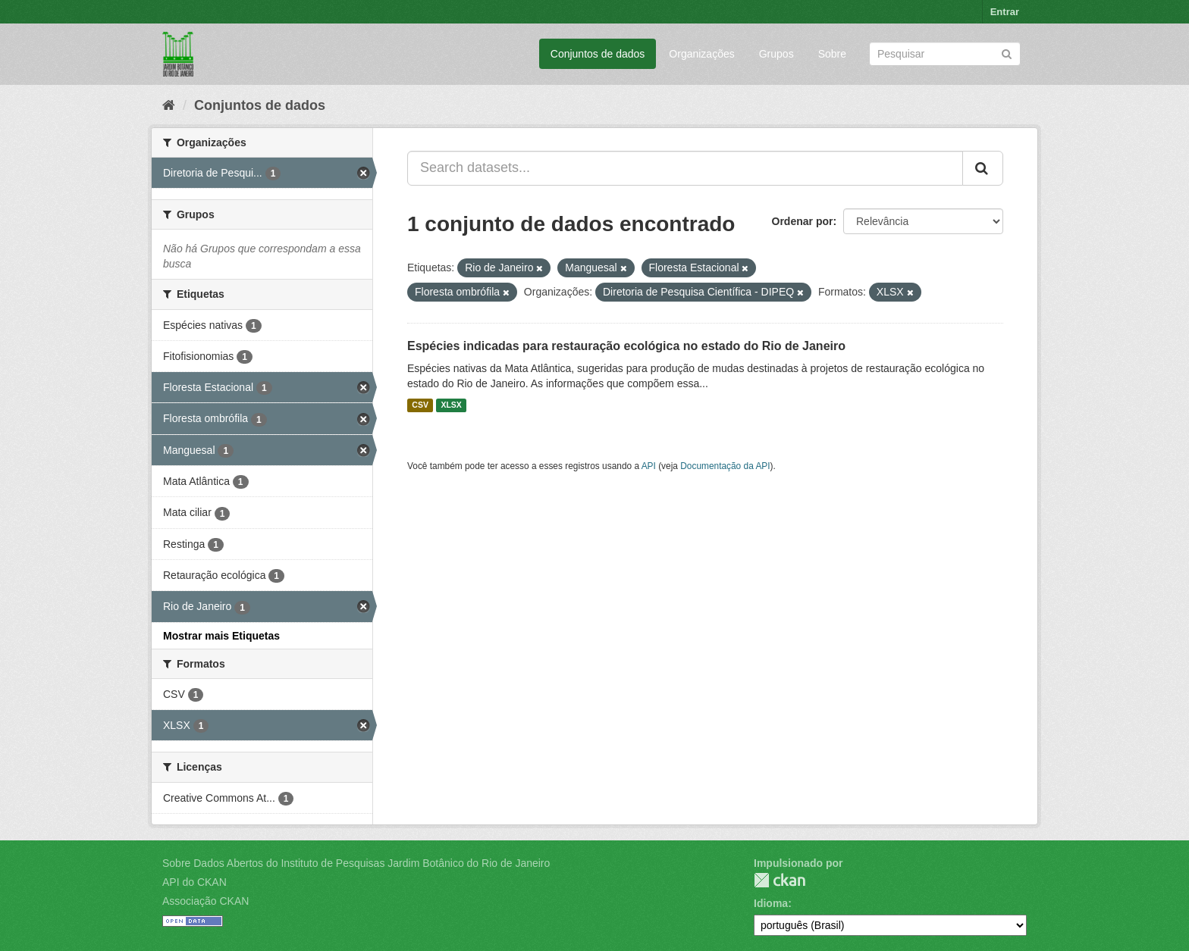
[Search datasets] (945, 54)
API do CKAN (194, 882)
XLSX (451, 405)
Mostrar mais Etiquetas (221, 636)
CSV (420, 405)
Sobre (832, 54)
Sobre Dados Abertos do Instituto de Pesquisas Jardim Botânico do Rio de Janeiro (356, 863)
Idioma (771, 903)
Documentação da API (725, 466)
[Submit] (1006, 52)
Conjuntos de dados (598, 54)
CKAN (779, 880)
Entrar (1004, 11)
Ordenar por (802, 221)
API (649, 466)
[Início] (168, 105)
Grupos (776, 54)
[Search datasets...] (685, 168)
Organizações (701, 54)
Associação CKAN (205, 901)
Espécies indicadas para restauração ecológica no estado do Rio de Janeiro (626, 345)
